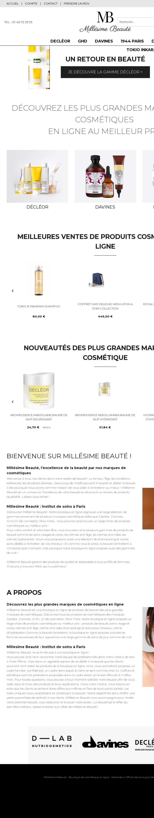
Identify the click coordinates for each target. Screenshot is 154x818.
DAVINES (104, 41)
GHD (82, 41)
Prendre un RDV (76, 3)
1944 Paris (132, 41)
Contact (51, 3)
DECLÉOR (60, 41)
